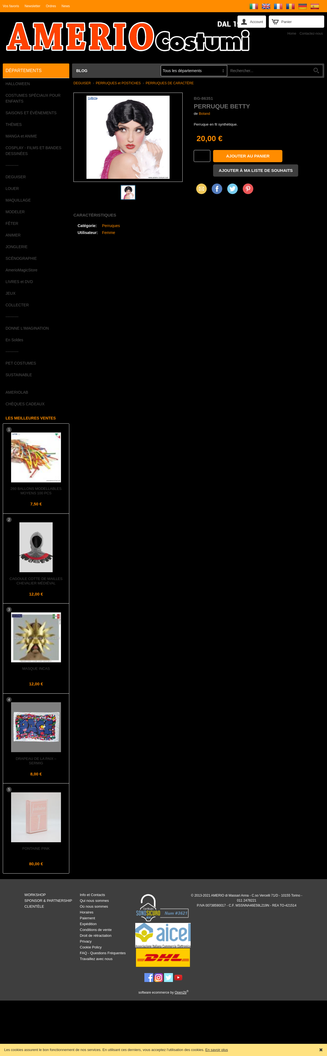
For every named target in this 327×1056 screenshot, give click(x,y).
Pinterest (248, 189)
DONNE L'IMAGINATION (27, 328)
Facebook (217, 189)
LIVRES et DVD (19, 281)
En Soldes (14, 340)
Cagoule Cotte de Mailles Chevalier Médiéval (35, 581)
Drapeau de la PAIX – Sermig (36, 761)
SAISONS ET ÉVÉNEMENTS (31, 113)
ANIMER (13, 235)
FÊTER (12, 223)
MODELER (15, 212)
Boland (204, 113)
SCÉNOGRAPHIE (21, 258)
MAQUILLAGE (18, 200)
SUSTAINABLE (19, 375)
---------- (12, 165)
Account (256, 22)
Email (200, 189)
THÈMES (14, 124)
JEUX (11, 293)
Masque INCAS (36, 668)
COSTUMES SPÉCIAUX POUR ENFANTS (33, 98)
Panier (286, 22)
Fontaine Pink (36, 848)
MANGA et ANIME (21, 136)
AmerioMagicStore (21, 270)
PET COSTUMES (21, 363)
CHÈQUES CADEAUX (25, 404)
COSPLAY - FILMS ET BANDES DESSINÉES (34, 151)
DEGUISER (16, 177)
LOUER (12, 188)
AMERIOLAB (17, 392)
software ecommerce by (164, 992)
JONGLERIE (16, 247)
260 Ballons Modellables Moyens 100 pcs (36, 491)
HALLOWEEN (18, 84)
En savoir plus (216, 1050)
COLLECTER (17, 305)
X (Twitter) (232, 191)
